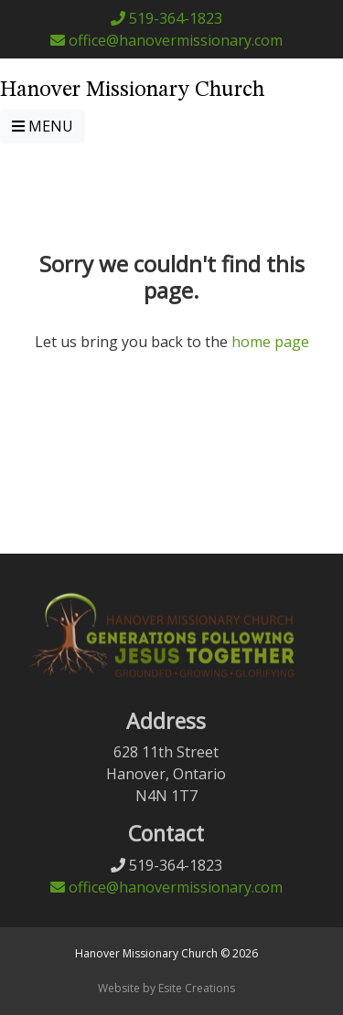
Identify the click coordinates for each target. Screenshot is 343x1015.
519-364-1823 (166, 18)
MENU (42, 126)
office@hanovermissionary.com (166, 40)
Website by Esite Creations (166, 988)
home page (270, 342)
